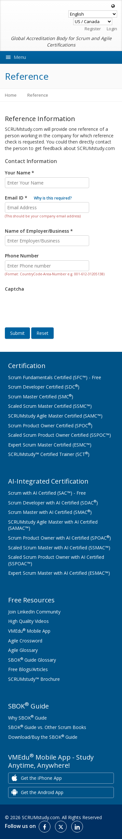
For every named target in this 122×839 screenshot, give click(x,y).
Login (112, 29)
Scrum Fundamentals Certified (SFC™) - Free (54, 377)
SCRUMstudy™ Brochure (34, 679)
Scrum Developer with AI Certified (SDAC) (53, 503)
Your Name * (19, 173)
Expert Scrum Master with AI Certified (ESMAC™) (59, 573)
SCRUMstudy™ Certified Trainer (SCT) (48, 454)
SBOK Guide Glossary (32, 660)
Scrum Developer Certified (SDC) (43, 387)
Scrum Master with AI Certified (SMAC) (50, 512)
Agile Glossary (23, 650)
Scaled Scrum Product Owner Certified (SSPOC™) (59, 435)
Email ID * (38, 198)
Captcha (14, 289)
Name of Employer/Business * (39, 231)
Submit (17, 333)
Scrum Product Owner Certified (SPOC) (50, 425)
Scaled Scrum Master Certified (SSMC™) (50, 406)
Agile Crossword (25, 641)
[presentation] (54, 305)
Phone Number (22, 256)
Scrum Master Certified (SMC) (40, 396)
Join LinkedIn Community (34, 612)
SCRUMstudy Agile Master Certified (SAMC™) (55, 416)
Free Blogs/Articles (28, 669)
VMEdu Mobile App (29, 631)
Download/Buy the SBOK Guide (42, 737)
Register (93, 29)
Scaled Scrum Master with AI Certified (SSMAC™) (59, 547)
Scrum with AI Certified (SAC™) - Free (47, 493)
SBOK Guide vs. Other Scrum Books (47, 727)
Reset (42, 333)
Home (11, 95)
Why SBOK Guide (27, 718)
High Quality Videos (28, 621)
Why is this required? (53, 197)
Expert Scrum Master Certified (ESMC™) (49, 445)
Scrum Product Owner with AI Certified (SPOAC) (59, 538)
